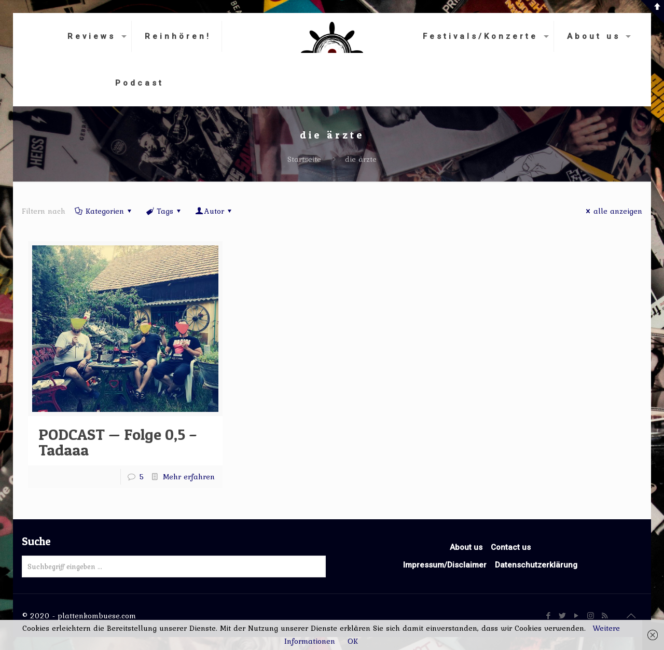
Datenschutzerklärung (536, 565)
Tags (164, 211)
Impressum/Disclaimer (445, 565)
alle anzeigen (612, 211)
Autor (214, 211)
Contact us (511, 547)
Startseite (304, 159)
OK (353, 641)
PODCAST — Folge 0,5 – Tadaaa (117, 442)
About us (466, 547)
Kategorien (104, 211)
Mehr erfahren (189, 476)
